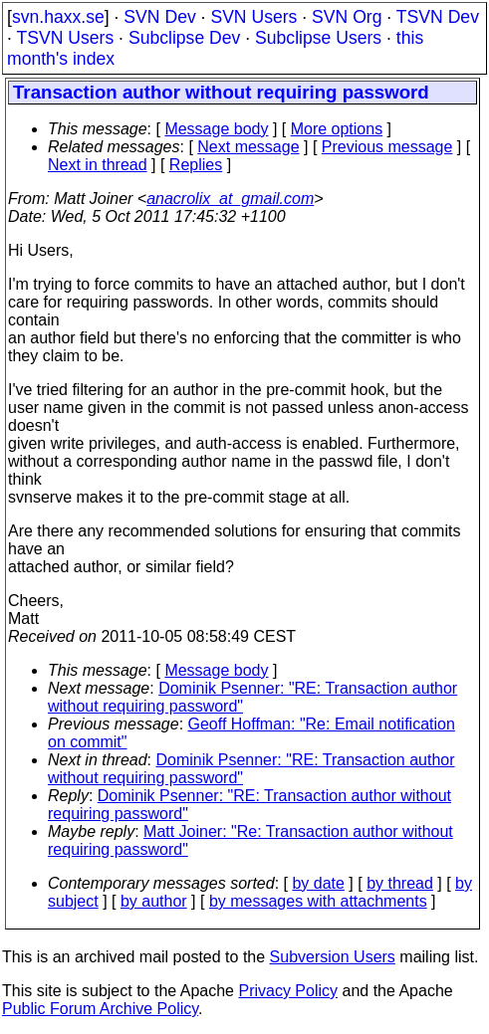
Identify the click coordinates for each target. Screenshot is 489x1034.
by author (154, 901)
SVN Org (346, 17)
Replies (195, 164)
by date (318, 883)
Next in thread (97, 164)
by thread (400, 883)
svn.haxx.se (58, 17)
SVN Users (253, 17)
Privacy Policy (288, 990)
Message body (216, 128)
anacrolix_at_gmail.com (230, 198)
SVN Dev (159, 17)
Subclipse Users (318, 38)
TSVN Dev (437, 17)
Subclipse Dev (184, 38)
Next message (248, 146)
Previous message (387, 146)
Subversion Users (332, 956)
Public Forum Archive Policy (100, 1008)
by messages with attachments (318, 901)
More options (337, 128)
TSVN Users (65, 38)
